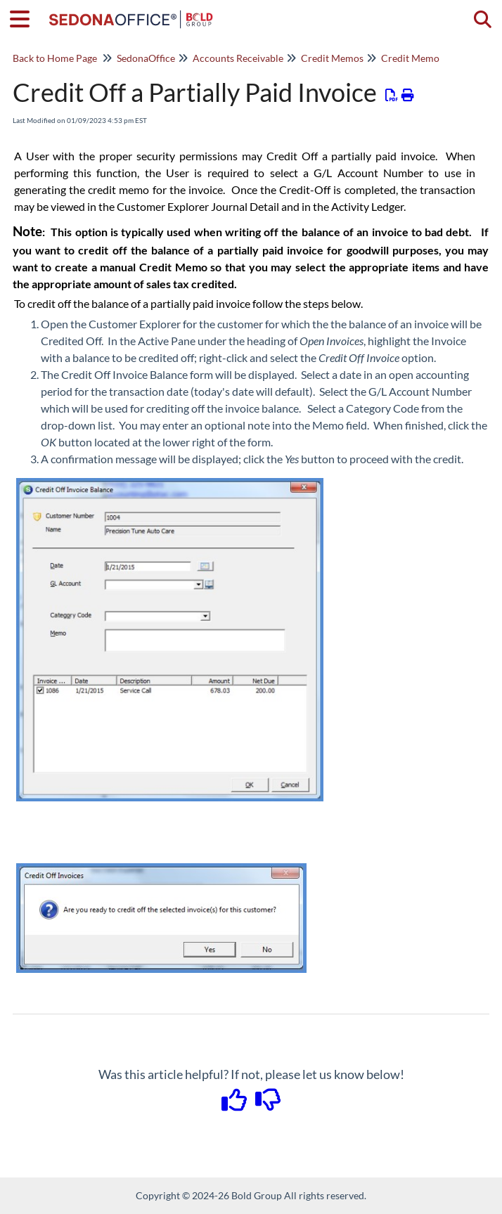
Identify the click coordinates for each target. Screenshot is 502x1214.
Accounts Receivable (238, 58)
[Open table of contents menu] (24, 17)
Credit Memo (410, 58)
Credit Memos (332, 58)
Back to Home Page (55, 58)
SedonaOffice (146, 58)
